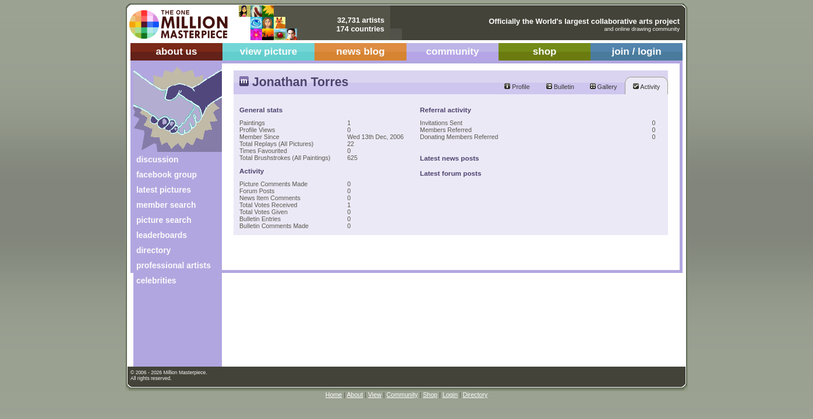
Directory (475, 394)
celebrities (156, 280)
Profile (516, 86)
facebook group (166, 174)
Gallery (603, 86)
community (452, 51)
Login (450, 394)
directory (153, 250)
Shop (430, 394)
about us (176, 51)
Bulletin (560, 86)
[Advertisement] (169, 330)
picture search (164, 220)
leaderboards (161, 235)
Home (334, 394)
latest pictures (163, 189)
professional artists (173, 265)
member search (166, 205)
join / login (636, 51)
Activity (646, 86)
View (374, 394)
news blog (360, 51)
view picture (269, 51)
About (355, 394)
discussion (157, 159)
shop (545, 51)
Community (402, 394)
